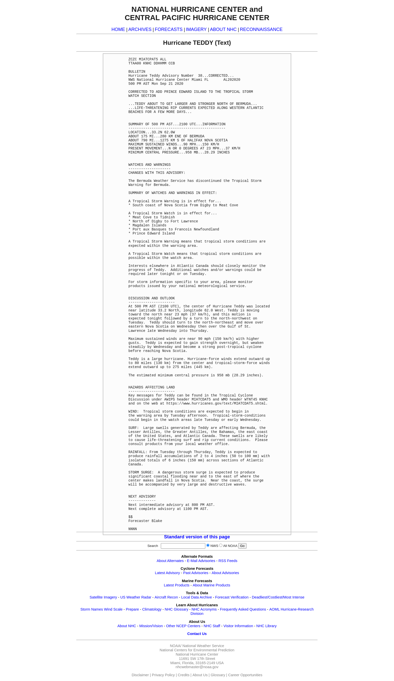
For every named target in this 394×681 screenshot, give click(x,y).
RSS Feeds (228, 561)
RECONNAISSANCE (261, 29)
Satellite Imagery (103, 597)
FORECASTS (169, 29)
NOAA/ (175, 646)
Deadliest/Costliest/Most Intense (278, 597)
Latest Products (176, 585)
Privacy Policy (163, 675)
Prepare (132, 609)
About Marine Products (211, 585)
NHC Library (266, 626)
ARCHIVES (140, 29)
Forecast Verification (232, 597)
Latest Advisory (167, 573)
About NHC (126, 626)
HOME (118, 29)
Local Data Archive (196, 597)
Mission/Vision (151, 626)
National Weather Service (203, 646)
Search (153, 546)
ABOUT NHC (223, 29)
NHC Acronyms (204, 609)
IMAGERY (196, 29)
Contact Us (197, 634)
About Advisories (225, 573)
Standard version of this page (197, 536)
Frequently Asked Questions (243, 609)
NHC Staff (212, 626)
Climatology (152, 609)
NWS (214, 546)
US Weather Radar (136, 597)
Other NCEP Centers (183, 626)
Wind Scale (113, 609)
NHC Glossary (176, 609)
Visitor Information (238, 626)
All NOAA (230, 546)
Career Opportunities (245, 675)
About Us (200, 675)
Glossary (218, 675)
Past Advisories (195, 573)
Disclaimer (140, 675)
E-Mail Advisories (201, 561)
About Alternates (170, 561)
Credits (183, 675)
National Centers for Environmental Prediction (197, 650)
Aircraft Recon (166, 597)
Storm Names (91, 609)
